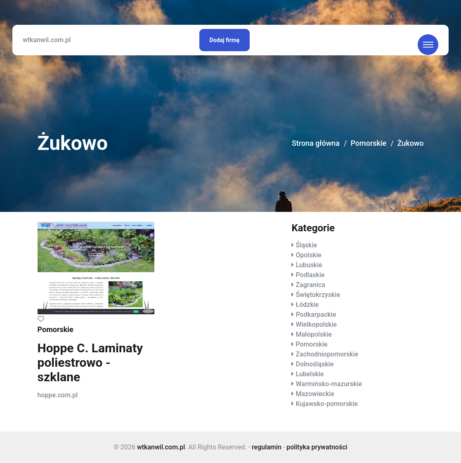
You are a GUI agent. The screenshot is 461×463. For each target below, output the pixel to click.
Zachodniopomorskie (327, 354)
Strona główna (316, 143)
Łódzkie (307, 305)
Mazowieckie (315, 394)
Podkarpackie (316, 314)
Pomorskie (368, 143)
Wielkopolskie (316, 324)
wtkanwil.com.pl (47, 40)
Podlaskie (310, 275)
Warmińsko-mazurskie (329, 384)
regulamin (266, 447)
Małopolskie (314, 334)
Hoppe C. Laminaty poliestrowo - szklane (90, 362)
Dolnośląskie (314, 364)
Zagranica (310, 285)
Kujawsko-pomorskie (326, 404)
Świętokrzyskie (318, 295)
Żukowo (410, 143)
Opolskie (308, 255)
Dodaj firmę (225, 40)
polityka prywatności (316, 447)
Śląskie (306, 245)
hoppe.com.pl (58, 395)
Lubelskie (310, 374)
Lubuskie (309, 265)
